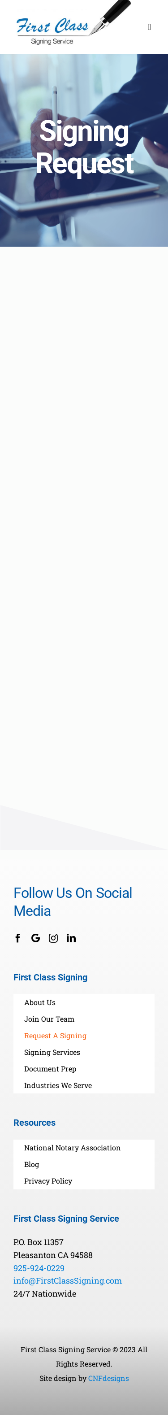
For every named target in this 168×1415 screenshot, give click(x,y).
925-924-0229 (39, 1268)
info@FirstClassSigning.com (67, 1280)
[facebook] (17, 938)
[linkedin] (71, 938)
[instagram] (53, 938)
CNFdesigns (108, 1378)
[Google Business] (35, 938)
